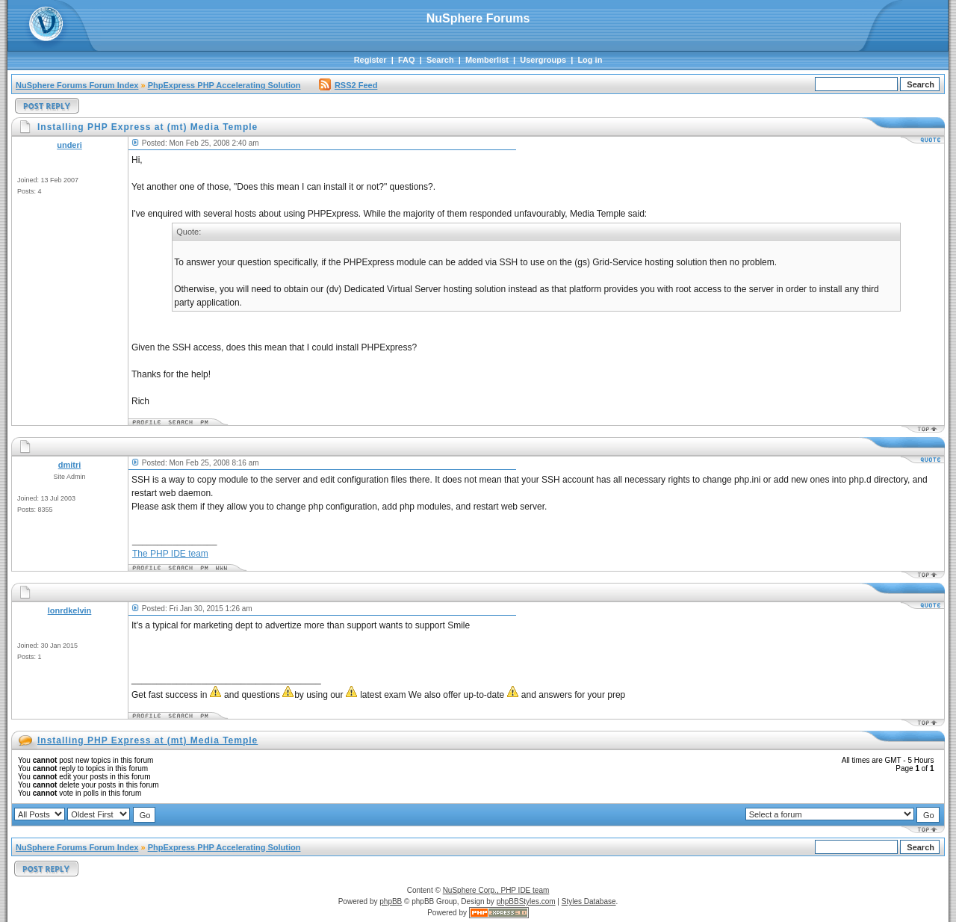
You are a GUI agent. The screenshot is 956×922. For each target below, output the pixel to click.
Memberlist (487, 59)
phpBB (390, 901)
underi (69, 144)
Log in (589, 59)
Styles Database (589, 901)
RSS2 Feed (348, 85)
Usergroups (543, 59)
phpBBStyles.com (526, 901)
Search (440, 59)
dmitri (69, 464)
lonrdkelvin (70, 610)
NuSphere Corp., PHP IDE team (496, 890)
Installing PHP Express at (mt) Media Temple (147, 740)
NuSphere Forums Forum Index (77, 85)
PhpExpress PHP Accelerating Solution (224, 85)
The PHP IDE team (170, 553)
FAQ (406, 59)
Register (370, 59)
